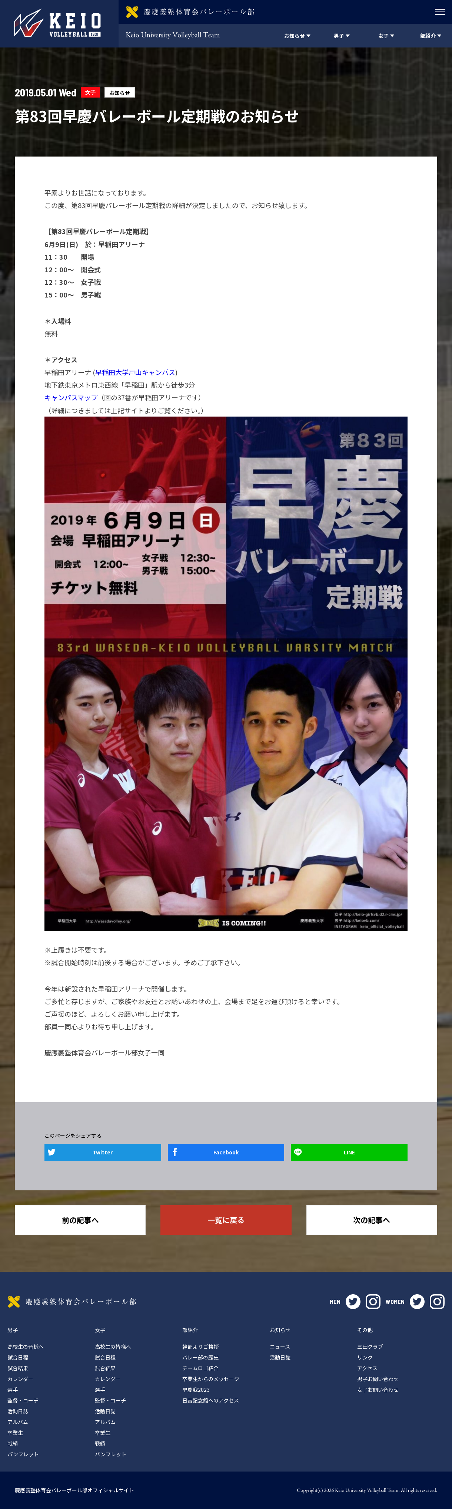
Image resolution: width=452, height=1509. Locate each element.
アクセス (367, 1368)
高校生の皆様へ (25, 1346)
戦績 (12, 1443)
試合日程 (17, 1357)
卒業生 (15, 1432)
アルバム (17, 1422)
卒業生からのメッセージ (210, 1379)
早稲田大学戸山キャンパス (135, 372)
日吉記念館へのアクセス (210, 1400)
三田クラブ (370, 1346)
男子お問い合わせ (378, 1379)
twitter (353, 1301)
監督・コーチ (23, 1400)
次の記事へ (371, 1219)
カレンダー (20, 1379)
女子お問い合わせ (378, 1389)
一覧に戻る (226, 1219)
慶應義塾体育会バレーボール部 (71, 1302)
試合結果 (17, 1368)
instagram (373, 1301)
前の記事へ (80, 1219)
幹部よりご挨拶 (200, 1346)
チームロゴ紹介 (200, 1368)
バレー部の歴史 (200, 1357)
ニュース (280, 1346)
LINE (349, 1152)
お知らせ (119, 92)
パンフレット (23, 1454)
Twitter (103, 1152)
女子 (90, 92)
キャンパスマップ (70, 397)
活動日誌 (17, 1411)
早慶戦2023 (196, 1389)
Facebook (226, 1152)
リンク (365, 1357)
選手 (12, 1389)
